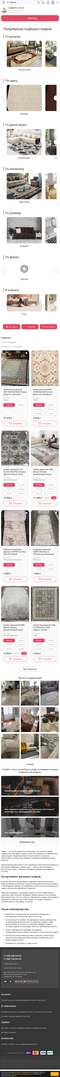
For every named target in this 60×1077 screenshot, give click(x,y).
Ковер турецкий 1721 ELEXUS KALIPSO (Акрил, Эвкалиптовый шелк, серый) (14, 472)
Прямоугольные (7, 1000)
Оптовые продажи (8, 1032)
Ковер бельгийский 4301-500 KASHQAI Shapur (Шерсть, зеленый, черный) (15, 392)
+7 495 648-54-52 (12, 955)
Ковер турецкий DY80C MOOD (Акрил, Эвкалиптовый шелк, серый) (14, 627)
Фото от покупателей (36, 1012)
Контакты (27, 1016)
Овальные (42, 1000)
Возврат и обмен (8, 1044)
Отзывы (49, 1012)
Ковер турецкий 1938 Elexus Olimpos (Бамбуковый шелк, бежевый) (43, 472)
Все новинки (30, 669)
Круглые (33, 1000)
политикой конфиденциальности (22, 1074)
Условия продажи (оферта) (11, 1016)
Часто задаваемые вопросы (26, 1044)
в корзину (17, 423)
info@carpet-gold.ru (11, 964)
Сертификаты (22, 1012)
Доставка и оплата (8, 1028)
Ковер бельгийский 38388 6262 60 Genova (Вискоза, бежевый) (43, 392)
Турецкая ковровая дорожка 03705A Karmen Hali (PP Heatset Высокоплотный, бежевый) (14, 552)
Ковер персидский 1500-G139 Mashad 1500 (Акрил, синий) (44, 627)
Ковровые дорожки (22, 1000)
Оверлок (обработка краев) (36, 1028)
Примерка (20, 1028)
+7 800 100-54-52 (12, 958)
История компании (8, 1012)
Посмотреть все (27, 842)
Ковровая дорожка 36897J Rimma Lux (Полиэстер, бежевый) (43, 552)
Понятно (55, 1074)
